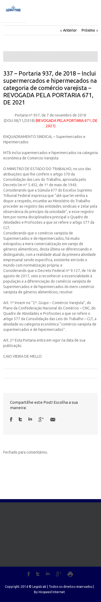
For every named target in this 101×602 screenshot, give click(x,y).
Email (52, 419)
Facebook (11, 419)
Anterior (70, 30)
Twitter (20, 419)
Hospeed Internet (52, 592)
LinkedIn (30, 419)
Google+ (58, 574)
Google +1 (41, 419)
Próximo (88, 30)
